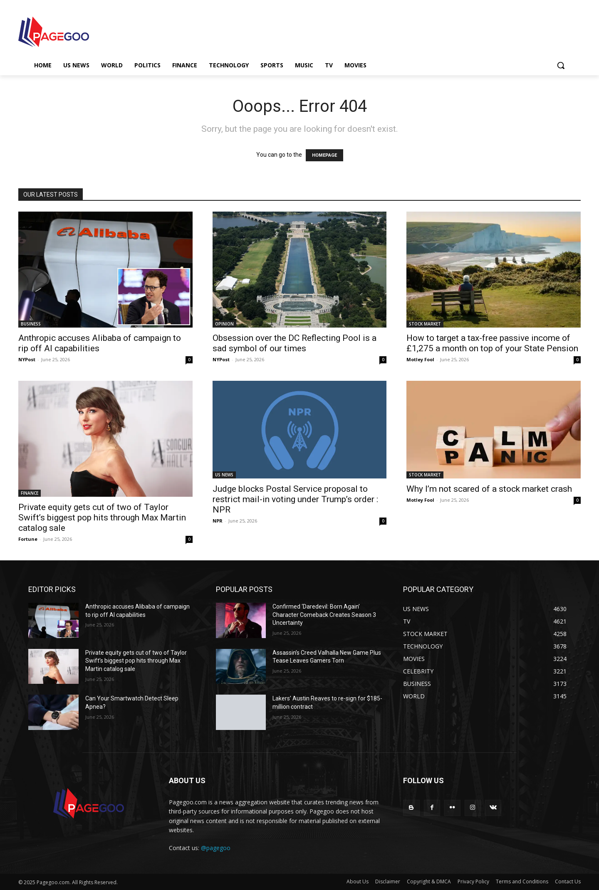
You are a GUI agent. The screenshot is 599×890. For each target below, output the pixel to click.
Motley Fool (420, 359)
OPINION (224, 324)
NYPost (26, 359)
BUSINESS (31, 324)
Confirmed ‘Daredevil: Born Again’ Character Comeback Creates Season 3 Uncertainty (324, 614)
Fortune (27, 539)
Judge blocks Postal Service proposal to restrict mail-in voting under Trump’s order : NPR (295, 499)
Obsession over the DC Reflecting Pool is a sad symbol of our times (294, 343)
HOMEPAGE (324, 155)
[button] (561, 65)
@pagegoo (215, 848)
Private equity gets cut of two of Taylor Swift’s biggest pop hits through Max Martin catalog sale (102, 517)
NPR (218, 521)
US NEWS (224, 475)
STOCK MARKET (425, 324)
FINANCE (29, 493)
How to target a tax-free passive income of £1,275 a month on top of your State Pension (492, 343)
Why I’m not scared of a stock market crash (489, 489)
